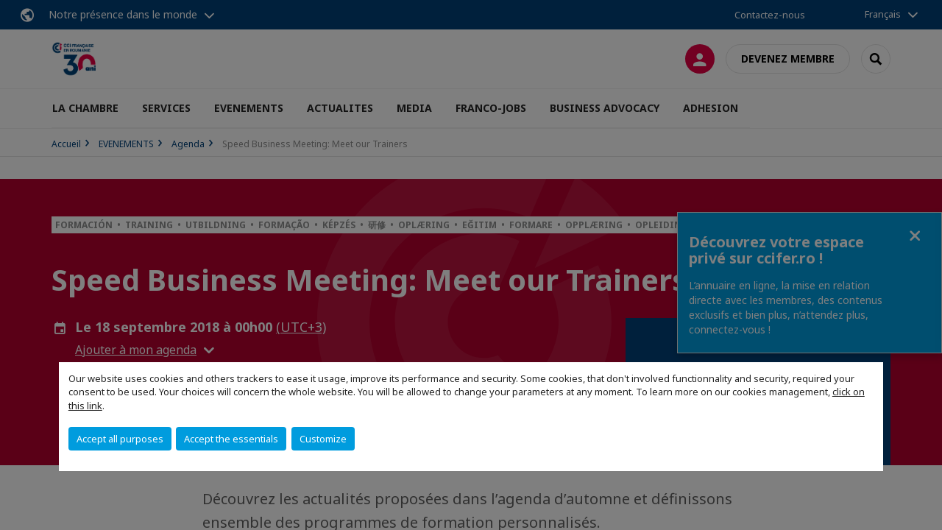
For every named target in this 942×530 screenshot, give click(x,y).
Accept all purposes (120, 438)
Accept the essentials (231, 438)
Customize (323, 438)
